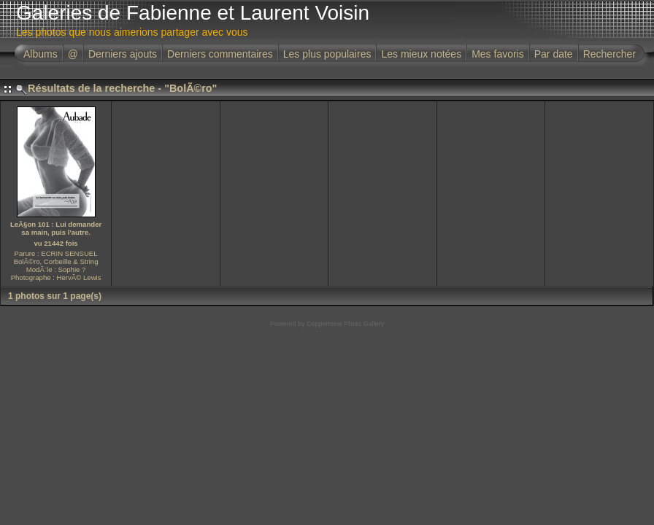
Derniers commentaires (220, 54)
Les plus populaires (327, 54)
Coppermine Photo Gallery (345, 323)
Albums (40, 54)
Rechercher (609, 54)
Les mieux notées (421, 54)
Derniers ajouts (122, 54)
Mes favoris (498, 54)
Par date (553, 54)
